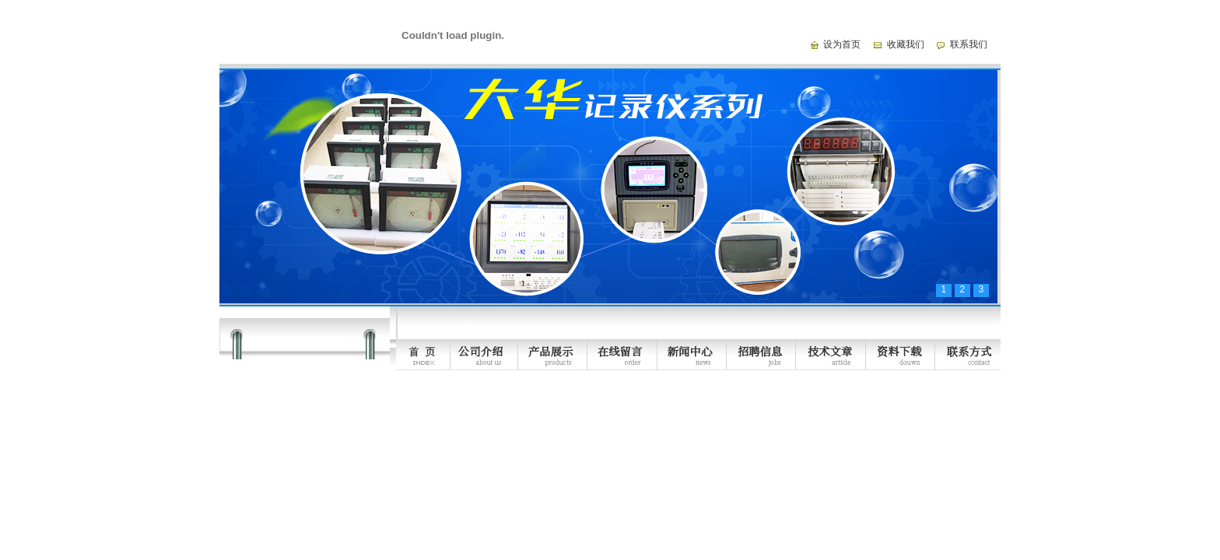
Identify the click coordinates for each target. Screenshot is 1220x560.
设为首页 (842, 44)
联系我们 (968, 44)
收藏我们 (905, 44)
